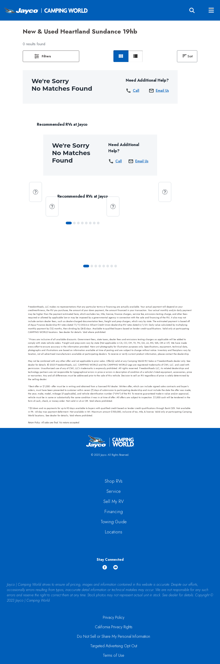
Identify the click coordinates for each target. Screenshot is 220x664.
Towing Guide (114, 522)
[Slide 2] (78, 223)
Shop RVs (113, 481)
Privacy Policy (113, 617)
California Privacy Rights (113, 627)
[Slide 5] (90, 223)
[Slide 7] (98, 223)
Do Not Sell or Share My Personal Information (113, 636)
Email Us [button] (159, 90)
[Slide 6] (94, 223)
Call (132, 90)
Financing (113, 511)
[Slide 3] (82, 223)
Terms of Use (113, 655)
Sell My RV (113, 501)
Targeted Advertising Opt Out (113, 646)
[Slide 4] (86, 223)
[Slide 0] (69, 223)
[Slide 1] (74, 223)
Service (113, 491)
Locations (113, 532)
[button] (51, 56)
